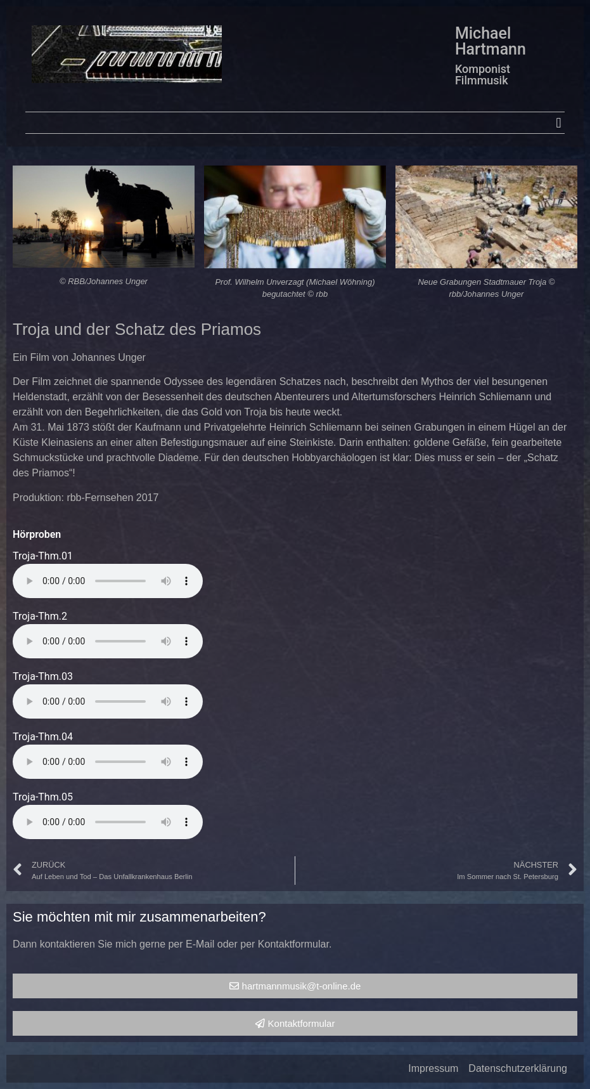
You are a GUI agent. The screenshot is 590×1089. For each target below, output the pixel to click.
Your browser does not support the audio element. (108, 581)
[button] (559, 122)
